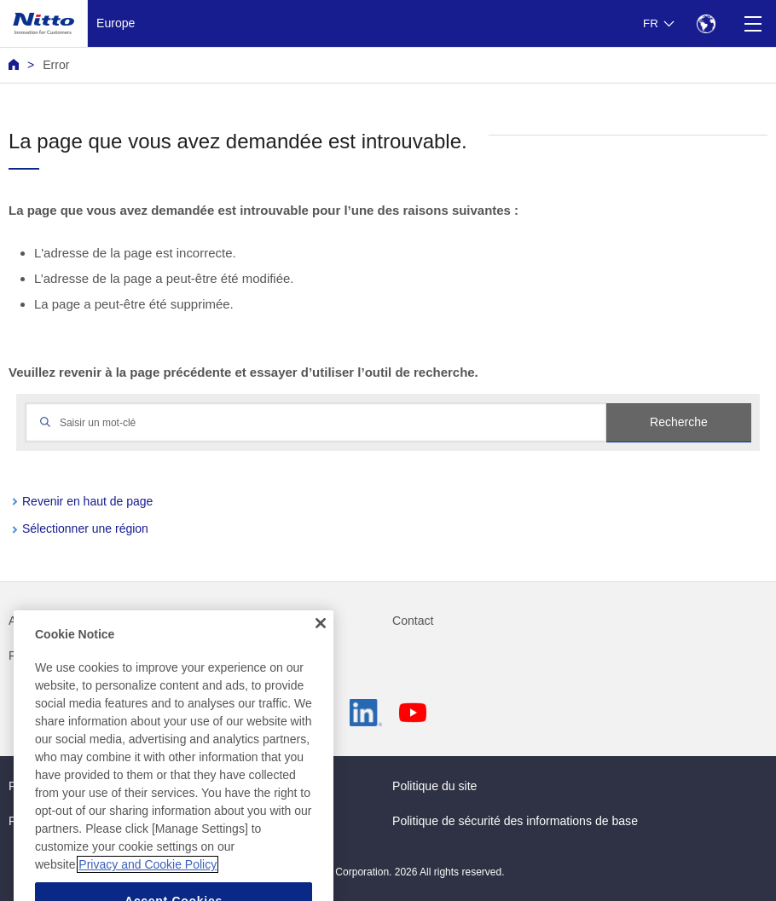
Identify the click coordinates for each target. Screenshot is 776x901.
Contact (413, 620)
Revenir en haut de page (87, 501)
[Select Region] (705, 23)
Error (56, 65)
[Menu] (752, 23)
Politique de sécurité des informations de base (515, 821)
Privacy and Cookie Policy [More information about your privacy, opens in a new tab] (147, 880)
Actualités (35, 620)
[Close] (320, 639)
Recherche (679, 422)
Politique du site (434, 786)
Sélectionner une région (85, 528)
